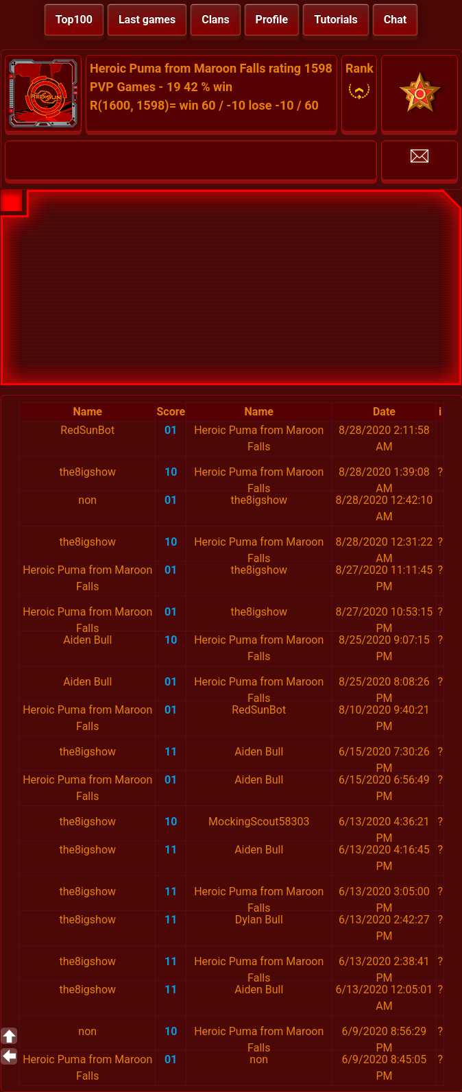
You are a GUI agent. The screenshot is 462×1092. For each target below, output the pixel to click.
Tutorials (336, 19)
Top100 (74, 19)
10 (171, 471)
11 (171, 751)
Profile (272, 19)
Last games (147, 19)
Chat (395, 19)
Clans (215, 19)
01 (171, 430)
